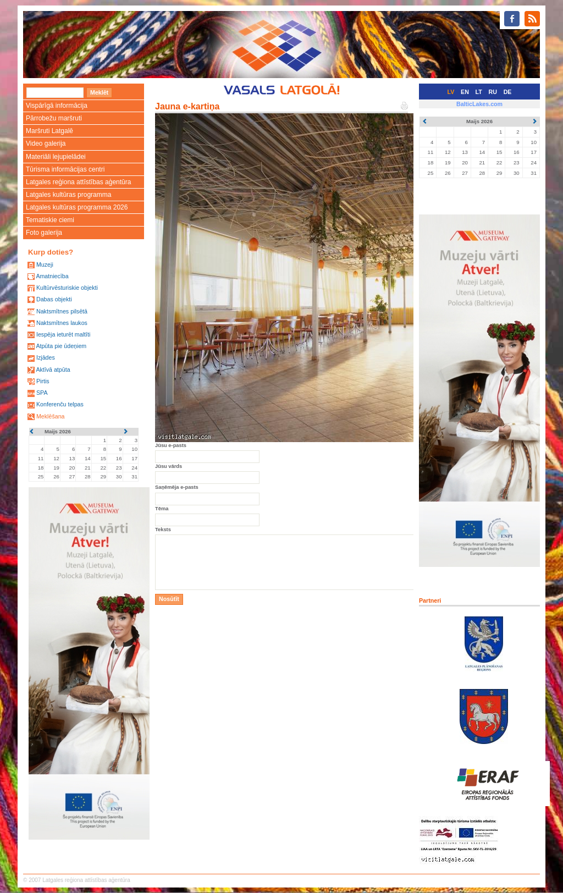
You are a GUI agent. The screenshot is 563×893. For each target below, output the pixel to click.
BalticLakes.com (479, 104)
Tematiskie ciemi (50, 220)
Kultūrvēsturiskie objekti (67, 287)
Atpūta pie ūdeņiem (61, 346)
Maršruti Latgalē (49, 131)
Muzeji (44, 264)
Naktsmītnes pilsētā (61, 311)
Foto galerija (44, 232)
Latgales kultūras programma (68, 195)
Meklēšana (50, 416)
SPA (42, 392)
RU (493, 92)
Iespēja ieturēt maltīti (63, 334)
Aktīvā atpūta (53, 369)
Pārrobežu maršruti (54, 118)
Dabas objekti (54, 299)
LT (479, 92)
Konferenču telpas (60, 404)
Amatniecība (52, 276)
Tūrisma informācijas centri (65, 169)
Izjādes (45, 357)
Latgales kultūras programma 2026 (77, 207)
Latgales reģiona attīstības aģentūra (78, 182)
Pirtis (42, 381)
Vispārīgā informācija (56, 105)
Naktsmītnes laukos (61, 322)
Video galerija (46, 143)
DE (508, 92)
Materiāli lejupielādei (56, 157)
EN (465, 92)
